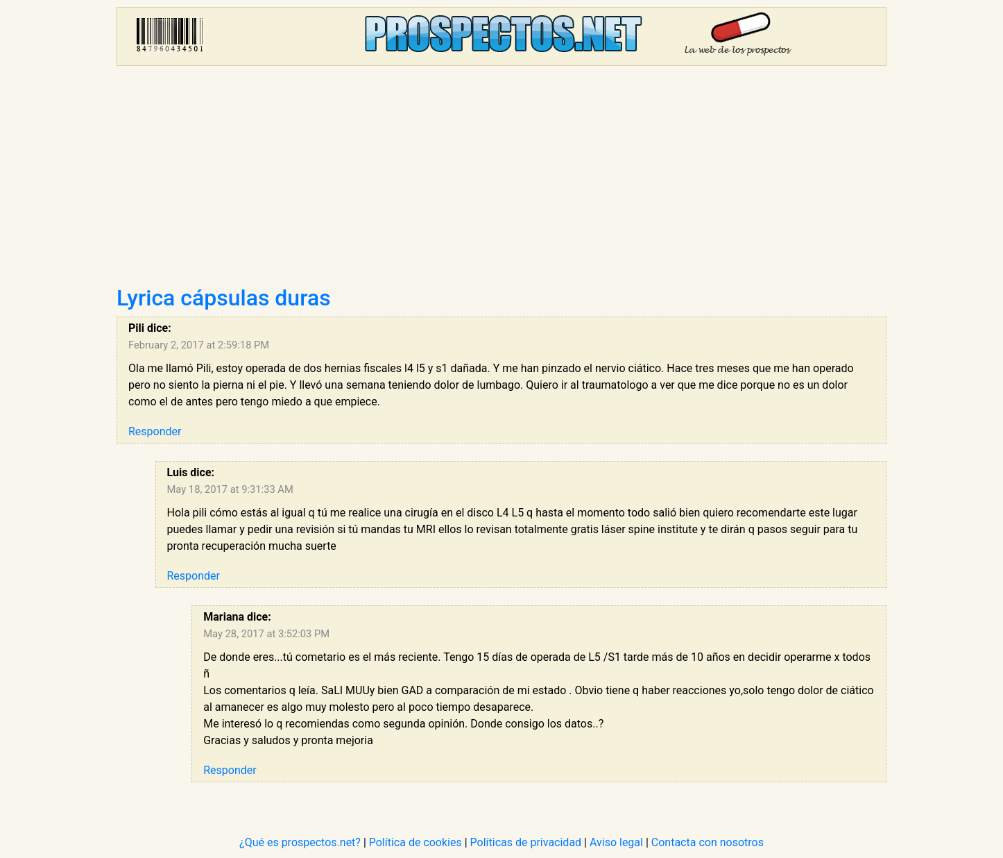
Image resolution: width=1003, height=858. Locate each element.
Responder (154, 431)
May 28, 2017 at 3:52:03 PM (266, 634)
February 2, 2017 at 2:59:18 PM (198, 345)
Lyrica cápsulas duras (224, 298)
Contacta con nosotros (707, 842)
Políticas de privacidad (526, 842)
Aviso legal (616, 842)
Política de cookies (415, 842)
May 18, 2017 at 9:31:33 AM (230, 489)
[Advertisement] (501, 180)
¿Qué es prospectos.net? (300, 842)
